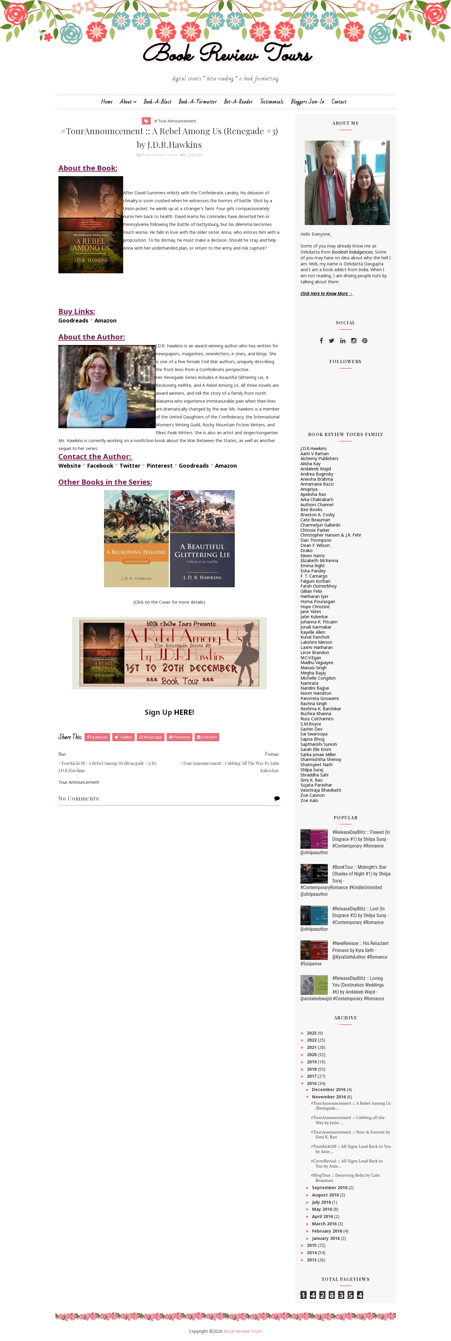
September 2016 (330, 1187)
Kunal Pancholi (314, 637)
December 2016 (329, 1089)
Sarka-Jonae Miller (318, 754)
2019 (312, 1062)
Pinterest (160, 465)
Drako (306, 550)
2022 (312, 1040)
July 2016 (322, 1202)
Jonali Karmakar (315, 627)
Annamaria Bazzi (317, 484)
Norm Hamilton (315, 693)
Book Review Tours (225, 56)
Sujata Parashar (316, 785)
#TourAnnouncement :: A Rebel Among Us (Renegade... (351, 1105)
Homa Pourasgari (317, 601)
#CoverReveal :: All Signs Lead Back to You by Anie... (347, 1163)
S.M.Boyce (310, 724)
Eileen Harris (312, 555)
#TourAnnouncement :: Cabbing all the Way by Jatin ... (348, 1119)
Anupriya (308, 489)
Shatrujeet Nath (316, 764)
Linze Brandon (314, 652)
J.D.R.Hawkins (313, 448)
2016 (312, 1083)
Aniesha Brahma (316, 479)
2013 (312, 1260)
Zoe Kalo (309, 800)
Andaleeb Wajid (315, 469)
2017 (312, 1076)
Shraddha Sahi (314, 775)
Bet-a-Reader (238, 102)
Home (107, 102)
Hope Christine (315, 606)
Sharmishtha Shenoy (320, 759)
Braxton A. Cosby (317, 514)
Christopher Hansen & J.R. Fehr (330, 535)
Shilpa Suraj (311, 770)
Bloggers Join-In (307, 102)
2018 (312, 1069)
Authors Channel (316, 504)
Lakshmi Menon (316, 642)
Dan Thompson (315, 540)
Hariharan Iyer (314, 596)
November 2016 (329, 1097)
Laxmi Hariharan (316, 647)
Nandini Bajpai (314, 688)
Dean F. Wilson (315, 545)
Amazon (105, 320)
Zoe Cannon (312, 795)
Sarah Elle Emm (315, 749)
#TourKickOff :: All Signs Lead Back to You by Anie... (351, 1148)
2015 (312, 1245)
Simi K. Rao (311, 780)
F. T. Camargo (314, 576)
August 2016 (326, 1195)
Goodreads (73, 320)
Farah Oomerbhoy (318, 586)
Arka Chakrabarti (316, 499)
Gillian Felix (311, 591)
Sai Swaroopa (314, 734)
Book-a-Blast (158, 102)
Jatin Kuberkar (314, 616)
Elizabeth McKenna (319, 560)
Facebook (100, 465)
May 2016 (322, 1209)
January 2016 (326, 1238)
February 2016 (327, 1231)
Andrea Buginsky (316, 474)
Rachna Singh (313, 703)
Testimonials (272, 102)
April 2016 (323, 1216)
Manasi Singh (313, 667)
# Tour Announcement (175, 121)
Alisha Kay (310, 463)
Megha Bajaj (313, 673)
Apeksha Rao (313, 494)
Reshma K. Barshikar (320, 708)
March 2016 (325, 1224)
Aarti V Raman (314, 453)
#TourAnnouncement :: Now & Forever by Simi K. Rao (350, 1134)
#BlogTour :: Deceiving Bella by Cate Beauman (345, 1177)
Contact (339, 102)
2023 (312, 1033)
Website (69, 465)
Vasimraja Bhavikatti (320, 790)
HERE (183, 712)
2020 (312, 1054)
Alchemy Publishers (319, 458)
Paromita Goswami (319, 698)
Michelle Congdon (318, 678)
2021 (312, 1047)
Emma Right (312, 565)
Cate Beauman (315, 520)
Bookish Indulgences (352, 252)
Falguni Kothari (315, 581)
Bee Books (311, 509)
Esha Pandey (313, 571)
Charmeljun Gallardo (320, 525)
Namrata (309, 683)
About (126, 102)
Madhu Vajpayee (316, 662)
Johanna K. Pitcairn (319, 622)
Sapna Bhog (312, 739)
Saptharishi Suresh (318, 744)
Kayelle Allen (312, 632)
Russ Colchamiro (317, 719)
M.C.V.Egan (310, 657)
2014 (312, 1252)
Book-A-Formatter (198, 102)
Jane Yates (310, 611)
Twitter (130, 465)
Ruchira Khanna (315, 713)
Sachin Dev (311, 729)
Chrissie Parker (315, 530)
